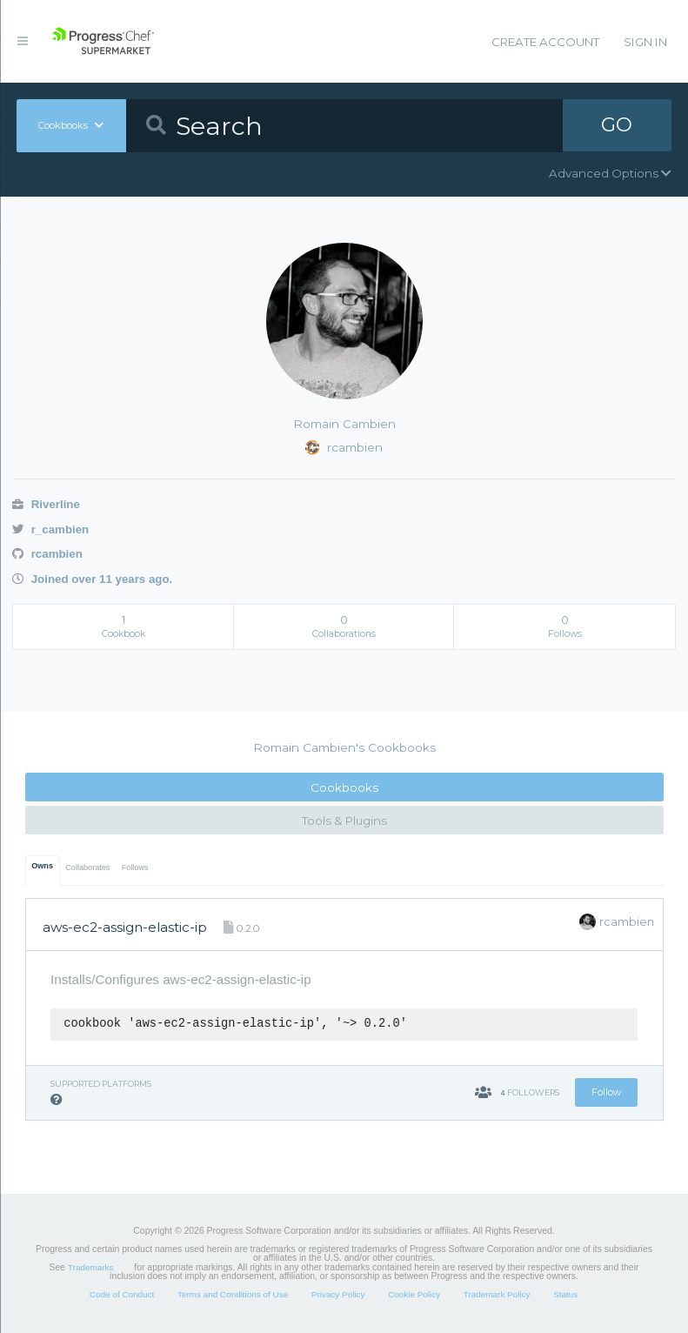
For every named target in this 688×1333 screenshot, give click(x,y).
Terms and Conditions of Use (232, 1294)
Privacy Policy (338, 1294)
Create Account (545, 42)
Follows (135, 867)
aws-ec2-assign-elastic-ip (125, 927)
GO (616, 125)
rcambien (47, 553)
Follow (606, 1092)
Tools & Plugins (344, 820)
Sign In (645, 42)
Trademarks (90, 1267)
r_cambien (50, 529)
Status (565, 1294)
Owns (42, 865)
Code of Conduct (122, 1294)
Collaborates (87, 867)
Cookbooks (344, 787)
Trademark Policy (497, 1294)
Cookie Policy (414, 1294)
